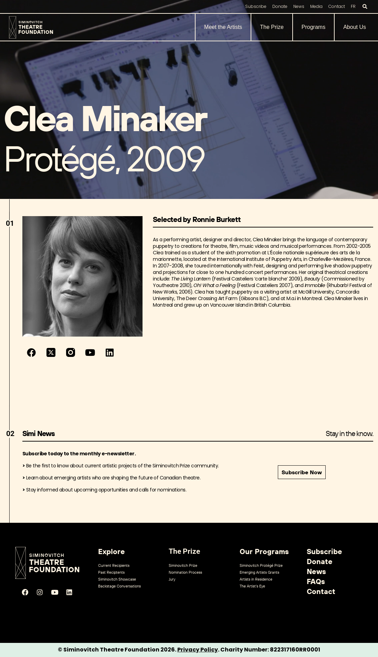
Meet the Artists (223, 27)
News (298, 6)
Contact (336, 6)
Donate (279, 6)
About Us (354, 27)
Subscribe (255, 6)
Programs (313, 27)
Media (316, 6)
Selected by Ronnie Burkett (196, 219)
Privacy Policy (197, 650)
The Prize (271, 27)
